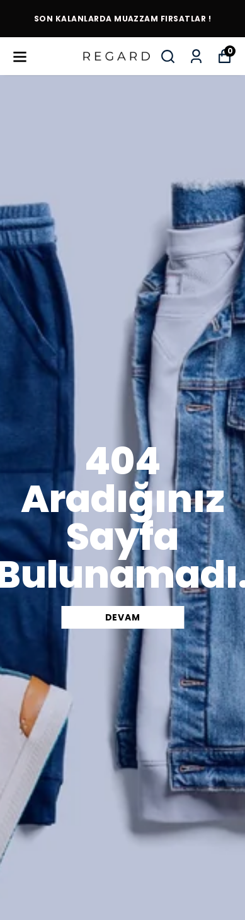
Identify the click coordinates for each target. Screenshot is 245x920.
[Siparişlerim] (196, 56)
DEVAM (122, 617)
